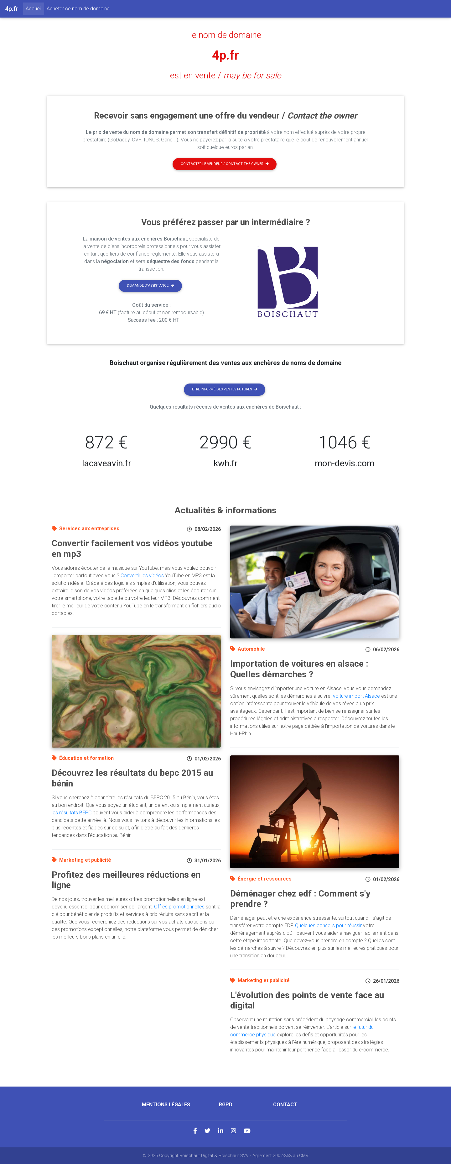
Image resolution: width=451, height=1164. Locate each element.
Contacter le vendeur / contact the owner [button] (225, 164)
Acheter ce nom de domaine (78, 9)
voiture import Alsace (356, 696)
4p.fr (225, 55)
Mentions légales (166, 1105)
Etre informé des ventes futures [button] (224, 389)
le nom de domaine (225, 35)
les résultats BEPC (71, 813)
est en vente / (225, 76)
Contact (285, 1105)
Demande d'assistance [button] (150, 285)
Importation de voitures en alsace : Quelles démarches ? (299, 669)
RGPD (225, 1105)
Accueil (35, 8)
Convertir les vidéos (142, 576)
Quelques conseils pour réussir (328, 926)
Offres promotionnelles (179, 907)
